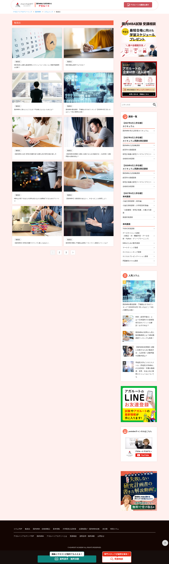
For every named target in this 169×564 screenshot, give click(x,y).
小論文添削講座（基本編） (133, 201)
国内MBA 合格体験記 (41, 529)
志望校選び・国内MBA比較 (89, 529)
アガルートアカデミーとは (57, 536)
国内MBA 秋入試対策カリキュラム (136, 131)
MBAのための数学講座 (131, 243)
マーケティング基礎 (130, 247)
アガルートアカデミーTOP (24, 536)
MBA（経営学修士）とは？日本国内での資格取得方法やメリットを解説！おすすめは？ (144, 321)
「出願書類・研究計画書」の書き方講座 (137, 211)
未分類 (104, 529)
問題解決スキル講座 (130, 261)
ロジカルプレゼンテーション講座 (135, 256)
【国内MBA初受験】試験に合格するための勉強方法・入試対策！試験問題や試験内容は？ (144, 351)
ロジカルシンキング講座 (132, 252)
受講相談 (73, 536)
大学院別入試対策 (69, 529)
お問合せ (101, 536)
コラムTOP (18, 529)
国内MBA (40, 536)
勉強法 (27, 529)
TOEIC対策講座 (129, 228)
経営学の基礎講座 (129, 150)
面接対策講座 (128, 217)
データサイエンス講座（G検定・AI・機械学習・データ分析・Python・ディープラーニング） (136, 236)
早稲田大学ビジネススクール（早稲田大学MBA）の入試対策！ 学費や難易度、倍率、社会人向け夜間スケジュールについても (145, 369)
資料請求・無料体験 (87, 536)
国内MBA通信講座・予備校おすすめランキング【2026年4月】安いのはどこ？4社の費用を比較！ (138, 307)
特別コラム (114, 529)
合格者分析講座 (129, 159)
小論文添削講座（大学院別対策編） (136, 205)
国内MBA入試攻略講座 (131, 145)
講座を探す (139, 4)
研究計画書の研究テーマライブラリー (137, 154)
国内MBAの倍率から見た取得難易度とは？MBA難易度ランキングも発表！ (144, 335)
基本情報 (56, 529)
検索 (154, 104)
